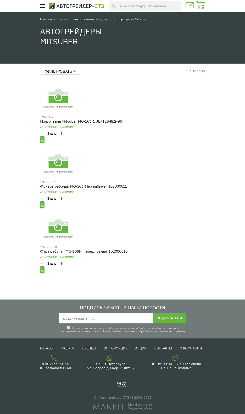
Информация (116, 348)
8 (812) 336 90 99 (55, 364)
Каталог (62, 19)
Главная (46, 19)
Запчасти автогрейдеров (90, 19)
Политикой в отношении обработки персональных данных (144, 331)
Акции (141, 348)
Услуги (68, 348)
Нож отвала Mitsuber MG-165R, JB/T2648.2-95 (81, 121)
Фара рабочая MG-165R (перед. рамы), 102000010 (84, 251)
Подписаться (169, 318)
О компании (191, 348)
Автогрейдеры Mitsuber (129, 19)
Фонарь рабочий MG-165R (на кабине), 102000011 (83, 186)
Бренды (89, 348)
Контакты (163, 348)
